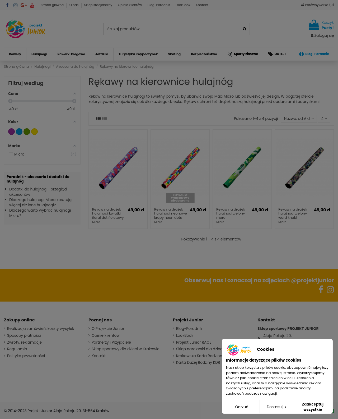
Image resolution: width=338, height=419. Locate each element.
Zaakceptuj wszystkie (312, 407)
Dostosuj (277, 406)
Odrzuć (241, 406)
